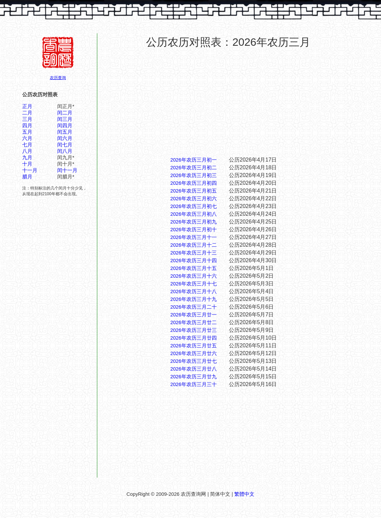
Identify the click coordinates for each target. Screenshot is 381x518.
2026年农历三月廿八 (193, 369)
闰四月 (64, 125)
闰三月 (64, 119)
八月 (27, 151)
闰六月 (64, 138)
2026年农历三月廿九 (193, 376)
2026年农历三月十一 (193, 237)
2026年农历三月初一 (193, 160)
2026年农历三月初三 (193, 175)
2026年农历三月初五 (193, 191)
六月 (27, 138)
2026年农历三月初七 (193, 206)
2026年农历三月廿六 (193, 353)
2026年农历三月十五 (193, 268)
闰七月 (64, 144)
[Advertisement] (228, 102)
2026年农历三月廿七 (193, 361)
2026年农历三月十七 (193, 283)
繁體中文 (244, 494)
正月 (27, 106)
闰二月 (64, 112)
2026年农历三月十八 (193, 291)
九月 (27, 157)
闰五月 (64, 132)
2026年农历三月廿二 (193, 322)
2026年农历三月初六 (193, 198)
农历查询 (58, 77)
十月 (27, 164)
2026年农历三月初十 (193, 229)
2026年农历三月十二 (193, 245)
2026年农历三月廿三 (193, 330)
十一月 (29, 170)
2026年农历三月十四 (193, 260)
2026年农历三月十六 (193, 276)
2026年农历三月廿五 (193, 345)
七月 (27, 144)
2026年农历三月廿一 (193, 314)
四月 (27, 125)
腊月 (27, 176)
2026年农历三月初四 (193, 183)
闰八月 (64, 151)
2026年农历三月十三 (193, 252)
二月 (27, 112)
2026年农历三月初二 (193, 167)
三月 (27, 119)
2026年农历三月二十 (193, 307)
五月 (27, 132)
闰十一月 (67, 170)
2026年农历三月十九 (193, 299)
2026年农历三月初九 (193, 222)
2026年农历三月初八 (193, 214)
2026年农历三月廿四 (193, 338)
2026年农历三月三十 (193, 384)
